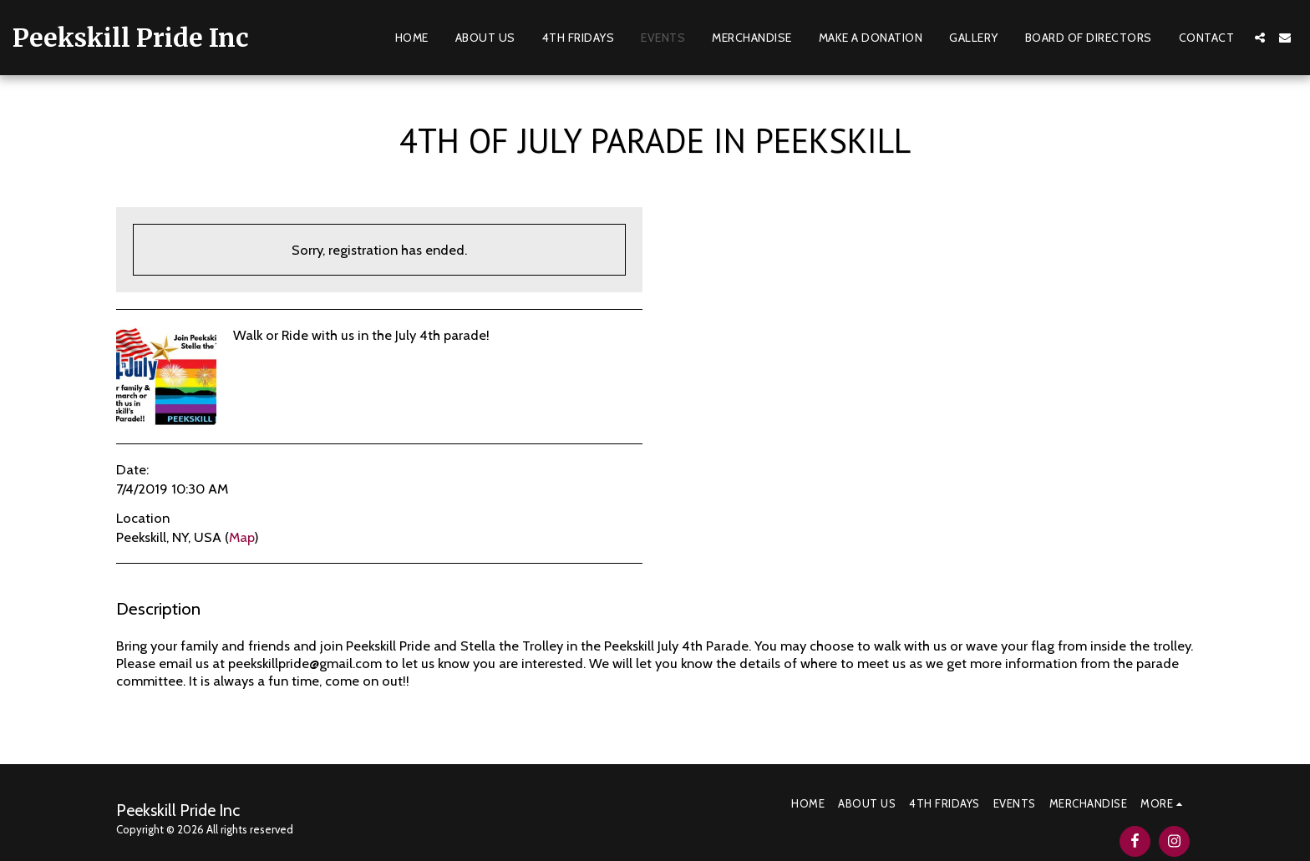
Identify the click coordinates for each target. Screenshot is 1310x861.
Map (241, 537)
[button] (1260, 37)
